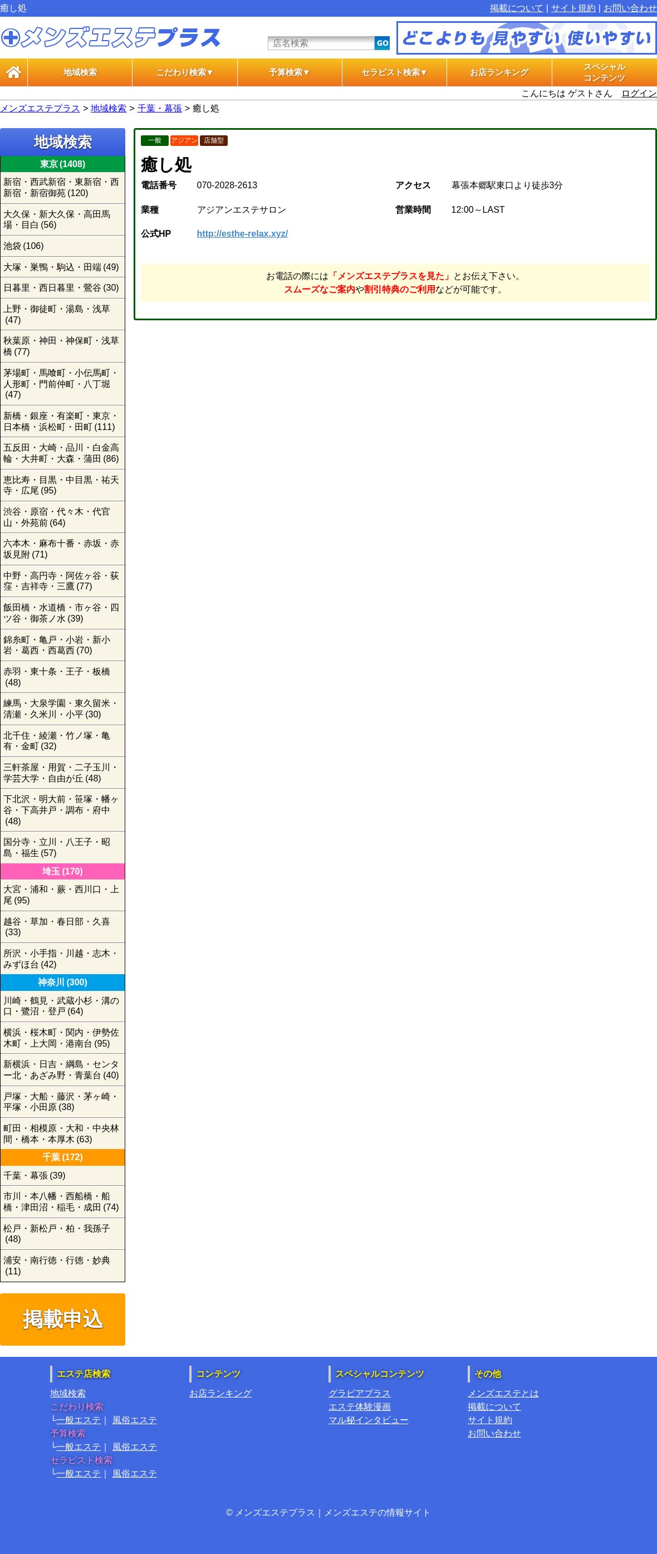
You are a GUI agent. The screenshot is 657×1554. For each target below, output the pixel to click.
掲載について (516, 8)
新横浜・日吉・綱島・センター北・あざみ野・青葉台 (61, 1069)
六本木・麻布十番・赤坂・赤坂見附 (61, 549)
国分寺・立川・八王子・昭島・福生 (56, 847)
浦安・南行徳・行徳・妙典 (56, 1265)
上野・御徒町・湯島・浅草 (56, 314)
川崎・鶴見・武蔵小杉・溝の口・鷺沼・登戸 (61, 1006)
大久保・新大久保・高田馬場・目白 (56, 219)
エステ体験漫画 (360, 1406)
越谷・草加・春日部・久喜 (56, 927)
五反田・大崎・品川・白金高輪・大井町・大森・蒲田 (61, 453)
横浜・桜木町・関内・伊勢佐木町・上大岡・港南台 (61, 1038)
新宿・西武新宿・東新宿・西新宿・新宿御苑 (61, 187)
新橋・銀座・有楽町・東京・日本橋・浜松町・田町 (61, 421)
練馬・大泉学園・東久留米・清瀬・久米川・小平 (61, 708)
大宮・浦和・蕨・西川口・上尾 (61, 894)
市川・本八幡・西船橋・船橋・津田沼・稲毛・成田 (61, 1201)
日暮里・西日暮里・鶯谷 (61, 287)
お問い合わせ (630, 8)
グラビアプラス (360, 1393)
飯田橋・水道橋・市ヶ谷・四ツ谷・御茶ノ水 (61, 613)
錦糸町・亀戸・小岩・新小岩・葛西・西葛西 (56, 645)
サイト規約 (573, 8)
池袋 (23, 246)
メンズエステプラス (40, 108)
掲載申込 (63, 1319)
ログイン (639, 93)
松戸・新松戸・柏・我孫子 (56, 1234)
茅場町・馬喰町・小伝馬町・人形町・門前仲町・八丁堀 (61, 383)
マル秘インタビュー (369, 1420)
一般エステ (78, 1420)
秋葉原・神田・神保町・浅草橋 (61, 346)
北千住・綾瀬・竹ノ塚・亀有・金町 (56, 741)
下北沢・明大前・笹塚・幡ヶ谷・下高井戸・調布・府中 (61, 809)
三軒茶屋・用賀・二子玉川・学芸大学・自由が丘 (61, 773)
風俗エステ (134, 1420)
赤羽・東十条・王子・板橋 (56, 677)
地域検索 (80, 72)
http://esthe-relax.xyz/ (242, 233)
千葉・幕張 (160, 108)
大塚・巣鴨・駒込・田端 (61, 267)
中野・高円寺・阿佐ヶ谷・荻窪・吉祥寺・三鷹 (61, 581)
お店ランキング (499, 72)
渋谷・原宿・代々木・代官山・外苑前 (56, 517)
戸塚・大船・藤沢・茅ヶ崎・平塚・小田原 (61, 1102)
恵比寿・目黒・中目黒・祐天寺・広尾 (61, 485)
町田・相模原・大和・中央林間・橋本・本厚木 (61, 1133)
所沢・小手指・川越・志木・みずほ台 (61, 959)
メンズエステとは (503, 1393)
